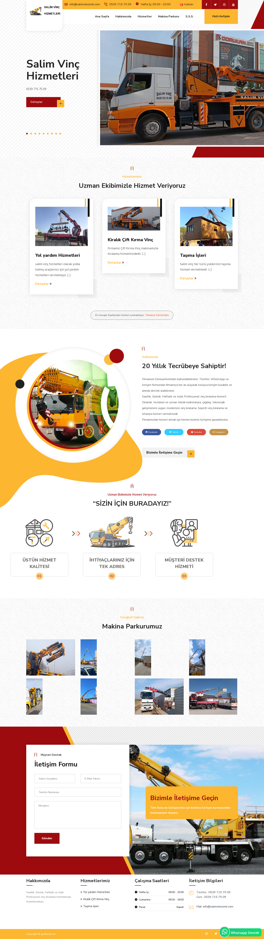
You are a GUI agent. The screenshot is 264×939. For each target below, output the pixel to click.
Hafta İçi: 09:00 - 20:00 (153, 4)
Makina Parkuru (168, 16)
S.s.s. (189, 16)
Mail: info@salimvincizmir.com (214, 907)
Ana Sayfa (102, 16)
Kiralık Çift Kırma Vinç (130, 240)
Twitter (173, 432)
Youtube (196, 432)
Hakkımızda (123, 16)
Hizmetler (145, 16)
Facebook (151, 432)
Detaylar (46, 103)
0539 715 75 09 (117, 4)
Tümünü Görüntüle (157, 315)
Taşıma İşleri (193, 255)
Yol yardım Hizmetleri (57, 255)
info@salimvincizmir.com (82, 4)
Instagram (219, 432)
